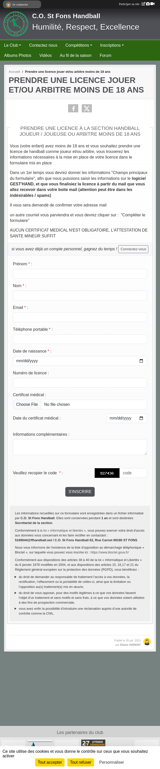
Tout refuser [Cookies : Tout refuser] (80, 762)
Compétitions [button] (77, 45)
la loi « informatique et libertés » (63, 530)
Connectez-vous (133, 249)
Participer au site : (136, 4)
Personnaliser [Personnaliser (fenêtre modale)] (111, 762)
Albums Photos (17, 55)
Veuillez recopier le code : (38, 473)
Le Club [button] (11, 45)
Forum (105, 55)
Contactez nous (43, 45)
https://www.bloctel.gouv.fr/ (110, 552)
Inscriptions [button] (110, 45)
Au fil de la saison (75, 55)
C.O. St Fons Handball (66, 16)
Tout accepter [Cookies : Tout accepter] (50, 762)
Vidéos (45, 55)
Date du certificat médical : (37, 418)
